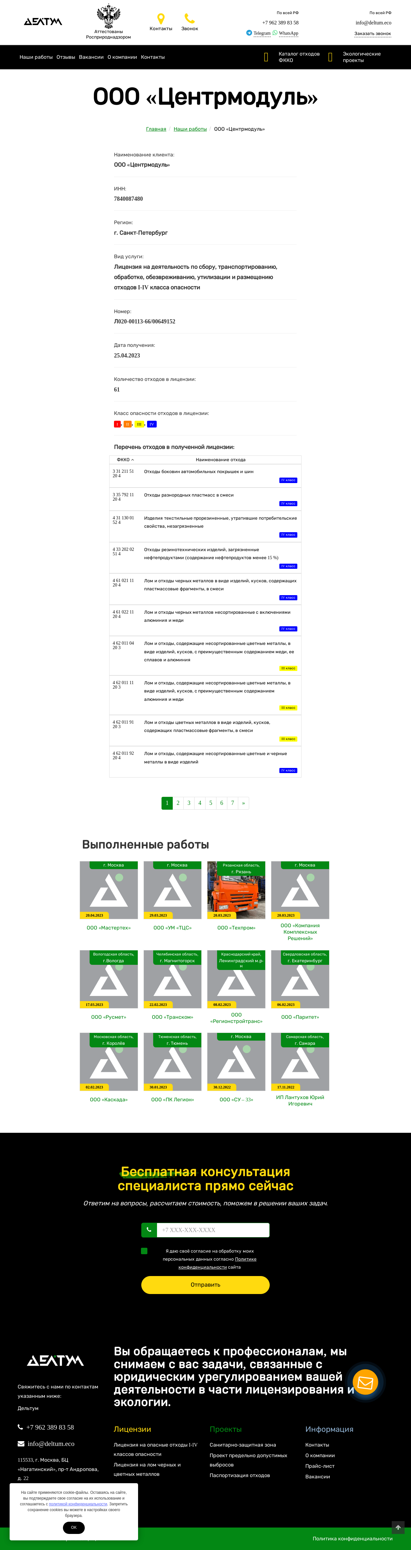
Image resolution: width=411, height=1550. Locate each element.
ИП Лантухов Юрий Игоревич (300, 1100)
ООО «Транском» (172, 1017)
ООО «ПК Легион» (172, 1099)
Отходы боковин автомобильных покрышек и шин (220, 476)
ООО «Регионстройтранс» (236, 1018)
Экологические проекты (362, 57)
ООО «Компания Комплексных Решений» (300, 932)
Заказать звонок (372, 33)
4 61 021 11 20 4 (123, 582)
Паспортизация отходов (240, 1475)
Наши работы (36, 57)
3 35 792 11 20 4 (123, 497)
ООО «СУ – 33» (236, 1099)
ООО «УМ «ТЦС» (172, 927)
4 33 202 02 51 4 (123, 551)
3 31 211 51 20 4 (123, 473)
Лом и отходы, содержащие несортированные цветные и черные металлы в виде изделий (220, 762)
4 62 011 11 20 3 (123, 685)
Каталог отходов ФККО (299, 57)
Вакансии (91, 57)
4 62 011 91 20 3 (123, 724)
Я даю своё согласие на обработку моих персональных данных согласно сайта (201, 1259)
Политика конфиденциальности (353, 1538)
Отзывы (66, 57)
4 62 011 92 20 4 (123, 755)
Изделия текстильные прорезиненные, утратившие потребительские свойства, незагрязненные (220, 527)
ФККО (125, 459)
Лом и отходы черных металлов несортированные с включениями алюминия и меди (220, 621)
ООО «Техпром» (236, 927)
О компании (122, 57)
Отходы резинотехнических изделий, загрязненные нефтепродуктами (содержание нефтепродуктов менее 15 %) (220, 558)
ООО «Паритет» (300, 1017)
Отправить (205, 1284)
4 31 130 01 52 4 (123, 520)
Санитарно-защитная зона (243, 1445)
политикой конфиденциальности (78, 1504)
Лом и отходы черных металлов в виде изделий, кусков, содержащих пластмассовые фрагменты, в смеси (220, 589)
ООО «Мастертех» (109, 927)
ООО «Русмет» (108, 1017)
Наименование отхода (221, 459)
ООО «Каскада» (109, 1099)
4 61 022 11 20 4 (123, 614)
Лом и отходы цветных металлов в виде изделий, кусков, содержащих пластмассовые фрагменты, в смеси (220, 731)
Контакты (153, 57)
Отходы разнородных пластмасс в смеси (220, 500)
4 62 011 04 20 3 (123, 645)
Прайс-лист (319, 1466)
